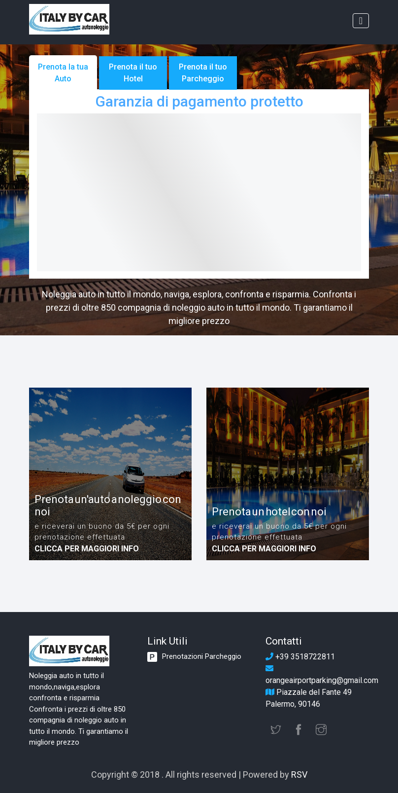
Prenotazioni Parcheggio (201, 656)
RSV (299, 774)
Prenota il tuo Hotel (133, 72)
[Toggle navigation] (361, 20)
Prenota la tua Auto (63, 72)
